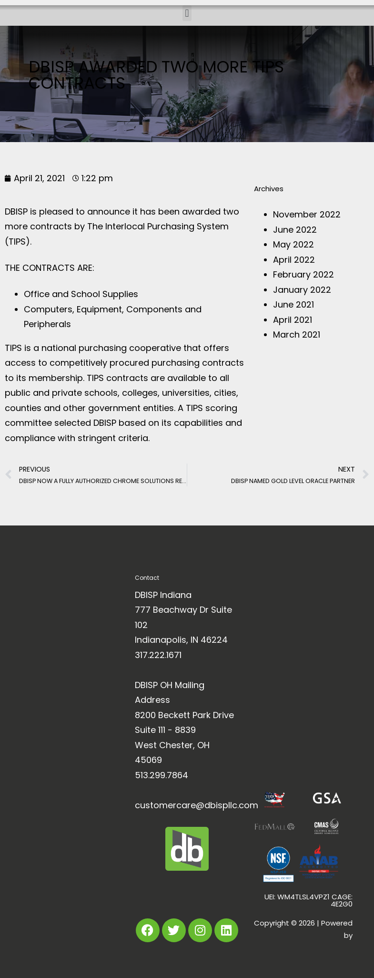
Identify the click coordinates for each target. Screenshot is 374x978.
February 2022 (303, 274)
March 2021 (296, 334)
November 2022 (307, 214)
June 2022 (295, 230)
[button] (187, 13)
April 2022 (294, 260)
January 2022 (302, 290)
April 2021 (292, 320)
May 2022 (293, 244)
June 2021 (293, 304)
